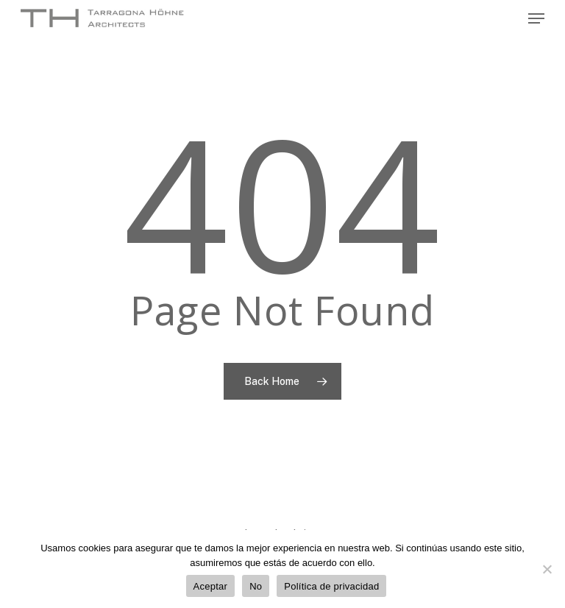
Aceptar (210, 586)
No (255, 586)
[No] (546, 569)
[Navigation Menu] (536, 18)
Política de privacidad (331, 586)
